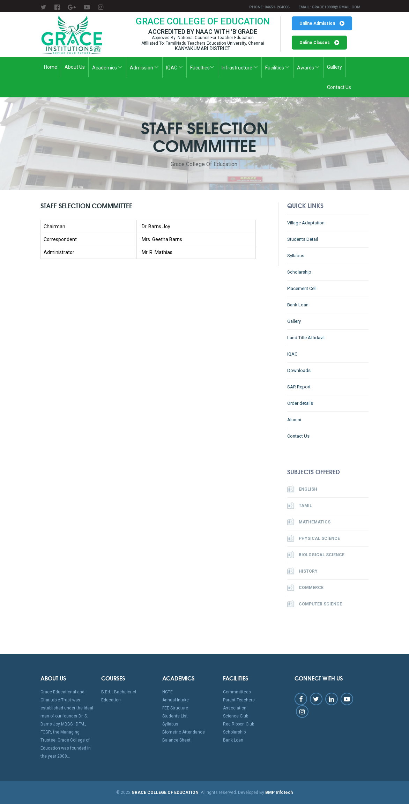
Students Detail (302, 239)
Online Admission (321, 23)
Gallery (334, 67)
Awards (308, 67)
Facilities (277, 67)
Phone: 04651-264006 (269, 7)
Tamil (299, 505)
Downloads (299, 370)
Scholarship (299, 272)
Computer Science (314, 603)
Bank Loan (297, 304)
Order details (300, 403)
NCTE (167, 692)
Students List (175, 716)
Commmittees (237, 692)
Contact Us (339, 87)
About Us (75, 67)
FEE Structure (175, 708)
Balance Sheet (176, 740)
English (302, 488)
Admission (144, 67)
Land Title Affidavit (306, 337)
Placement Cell (302, 288)
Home (50, 67)
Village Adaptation (306, 222)
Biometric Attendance (183, 732)
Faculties (202, 67)
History (302, 570)
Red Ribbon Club (238, 724)
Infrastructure (240, 67)
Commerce (305, 587)
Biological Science (315, 554)
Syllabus (295, 255)
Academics (107, 67)
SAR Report (299, 386)
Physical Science (313, 538)
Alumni (294, 419)
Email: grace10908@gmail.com (329, 7)
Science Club (235, 716)
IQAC (174, 67)
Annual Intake (175, 700)
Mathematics (308, 521)
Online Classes (319, 42)
